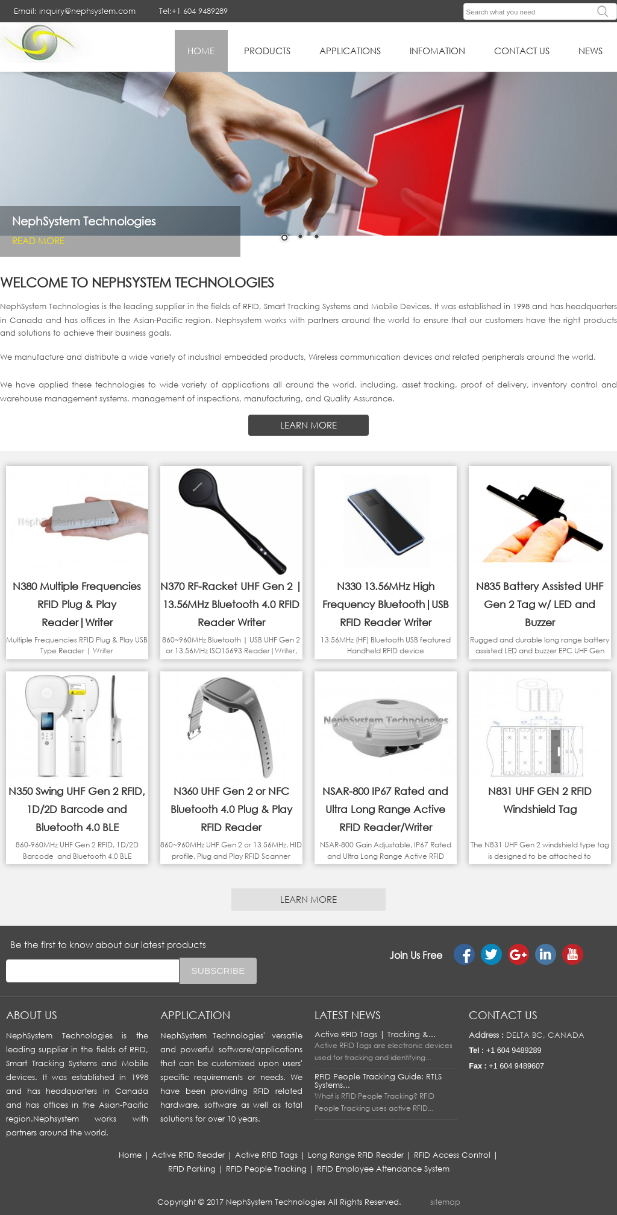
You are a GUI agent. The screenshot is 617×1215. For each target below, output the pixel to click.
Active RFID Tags (266, 1155)
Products (267, 50)
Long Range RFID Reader (356, 1155)
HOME (201, 50)
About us (31, 1015)
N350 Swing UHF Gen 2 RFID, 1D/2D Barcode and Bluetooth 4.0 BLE (76, 809)
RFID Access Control (452, 1155)
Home (130, 1155)
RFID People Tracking (266, 1168)
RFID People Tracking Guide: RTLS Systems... (378, 1081)
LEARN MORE (308, 424)
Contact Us (522, 50)
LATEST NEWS (348, 1015)
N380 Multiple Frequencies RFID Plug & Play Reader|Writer (77, 604)
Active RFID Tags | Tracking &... (375, 1034)
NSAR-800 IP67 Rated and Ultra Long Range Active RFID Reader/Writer (385, 809)
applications (350, 50)
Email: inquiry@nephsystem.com (75, 11)
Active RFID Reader (188, 1155)
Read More (38, 240)
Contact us (503, 1015)
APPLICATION (195, 1015)
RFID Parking (192, 1168)
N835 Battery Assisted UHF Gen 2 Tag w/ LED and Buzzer (539, 604)
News (590, 50)
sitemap (445, 1202)
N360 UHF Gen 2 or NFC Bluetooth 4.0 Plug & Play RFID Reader (231, 809)
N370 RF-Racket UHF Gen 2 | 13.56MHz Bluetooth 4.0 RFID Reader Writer (231, 604)
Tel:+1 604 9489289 (193, 11)
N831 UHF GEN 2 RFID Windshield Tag (540, 800)
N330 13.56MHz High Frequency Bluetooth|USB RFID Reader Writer (385, 604)
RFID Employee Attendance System (383, 1168)
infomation (437, 50)
